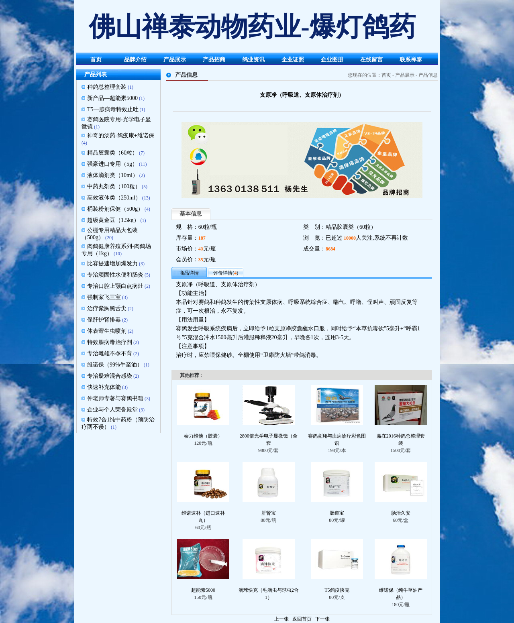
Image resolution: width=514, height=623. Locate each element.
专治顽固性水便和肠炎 (115, 275)
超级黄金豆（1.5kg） (113, 220)
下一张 (322, 619)
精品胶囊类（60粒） (112, 153)
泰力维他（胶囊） (203, 436)
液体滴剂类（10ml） (112, 175)
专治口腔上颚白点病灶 (115, 286)
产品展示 (174, 60)
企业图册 (332, 60)
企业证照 (292, 60)
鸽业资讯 (253, 60)
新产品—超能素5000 (112, 98)
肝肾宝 (268, 513)
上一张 (281, 619)
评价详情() (225, 273)
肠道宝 (337, 513)
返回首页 (302, 619)
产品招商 (214, 60)
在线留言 (371, 60)
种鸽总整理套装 (106, 87)
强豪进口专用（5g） (112, 164)
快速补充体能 (104, 387)
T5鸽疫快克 (336, 590)
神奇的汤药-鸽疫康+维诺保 (120, 135)
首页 (96, 60)
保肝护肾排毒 (104, 320)
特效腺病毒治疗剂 (109, 342)
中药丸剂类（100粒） (114, 186)
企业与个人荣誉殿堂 (112, 410)
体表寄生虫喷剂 (106, 331)
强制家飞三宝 (104, 297)
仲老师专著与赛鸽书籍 (115, 398)
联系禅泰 (411, 60)
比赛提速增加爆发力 (112, 264)
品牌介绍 (135, 60)
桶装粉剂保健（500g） (115, 209)
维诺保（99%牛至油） (115, 365)
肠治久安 (400, 513)
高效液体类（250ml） (114, 198)
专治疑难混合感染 (109, 376)
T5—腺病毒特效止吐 (113, 109)
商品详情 (189, 273)
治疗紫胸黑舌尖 (106, 308)
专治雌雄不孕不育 (109, 353)
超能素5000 (203, 590)
